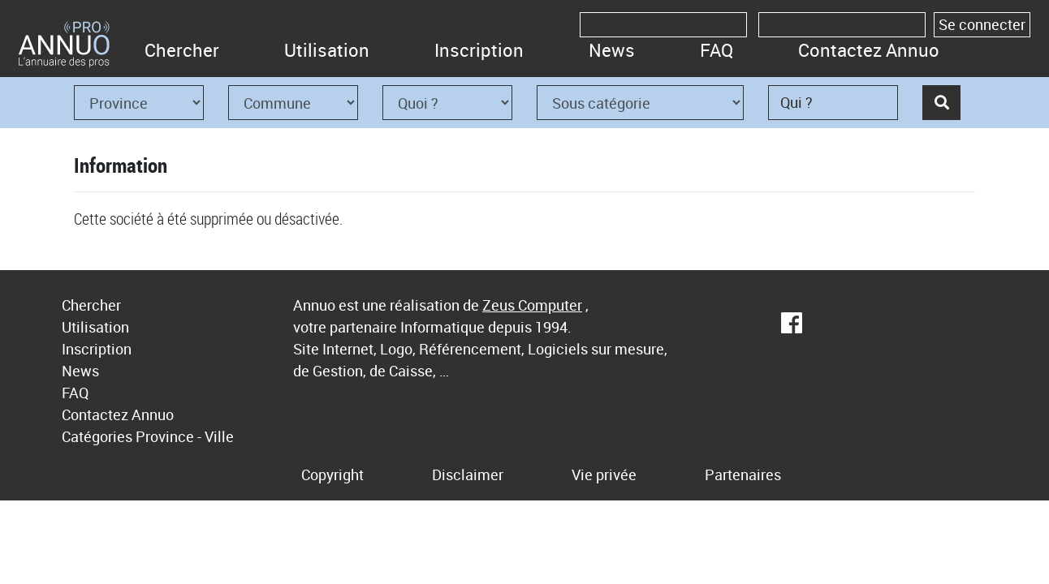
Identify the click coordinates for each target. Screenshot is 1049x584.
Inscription (479, 50)
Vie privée (604, 474)
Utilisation (326, 50)
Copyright (332, 474)
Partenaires (743, 474)
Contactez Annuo (868, 50)
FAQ (716, 50)
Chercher (182, 50)
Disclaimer (467, 474)
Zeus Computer (532, 305)
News (612, 50)
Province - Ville (185, 436)
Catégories (97, 436)
